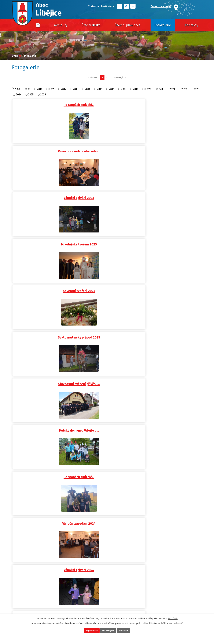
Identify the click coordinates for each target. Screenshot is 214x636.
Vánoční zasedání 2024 (43, 241)
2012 (63, 89)
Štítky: (16, 89)
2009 (27, 89)
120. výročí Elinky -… (43, 424)
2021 (172, 89)
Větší (133, 6)
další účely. (173, 617)
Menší (119, 6)
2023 (196, 89)
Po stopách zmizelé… (43, 104)
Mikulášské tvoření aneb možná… (170, 241)
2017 (123, 89)
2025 (31, 94)
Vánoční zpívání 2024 (107, 241)
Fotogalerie (162, 25)
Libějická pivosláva (44, 469)
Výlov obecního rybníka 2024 (107, 287)
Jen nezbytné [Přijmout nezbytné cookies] (108, 630)
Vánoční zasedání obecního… (107, 104)
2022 (184, 89)
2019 (148, 89)
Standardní (126, 6)
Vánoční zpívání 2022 (107, 515)
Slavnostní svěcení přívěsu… (43, 196)
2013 (75, 89)
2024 (19, 94)
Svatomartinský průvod (170, 378)
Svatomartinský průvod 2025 (170, 150)
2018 (136, 89)
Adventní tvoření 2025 (107, 150)
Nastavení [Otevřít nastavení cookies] (126, 630)
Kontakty (191, 25)
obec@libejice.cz (63, 610)
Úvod (38, 25)
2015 (99, 89)
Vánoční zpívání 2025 (170, 104)
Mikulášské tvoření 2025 (43, 150)
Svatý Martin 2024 (170, 287)
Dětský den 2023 (107, 424)
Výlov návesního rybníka (170, 515)
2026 (43, 94)
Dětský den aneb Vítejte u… (107, 196)
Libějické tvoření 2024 (43, 287)
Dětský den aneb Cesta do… (43, 332)
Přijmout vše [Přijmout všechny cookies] (89, 630)
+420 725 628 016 (59, 605)
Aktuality (60, 25)
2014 (87, 89)
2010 (40, 89)
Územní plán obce (127, 25)
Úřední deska (90, 25)
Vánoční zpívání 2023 (43, 378)
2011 (51, 89)
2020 (160, 89)
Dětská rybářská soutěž (170, 424)
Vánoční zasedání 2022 (43, 515)
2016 (111, 89)
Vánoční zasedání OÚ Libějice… (170, 332)
